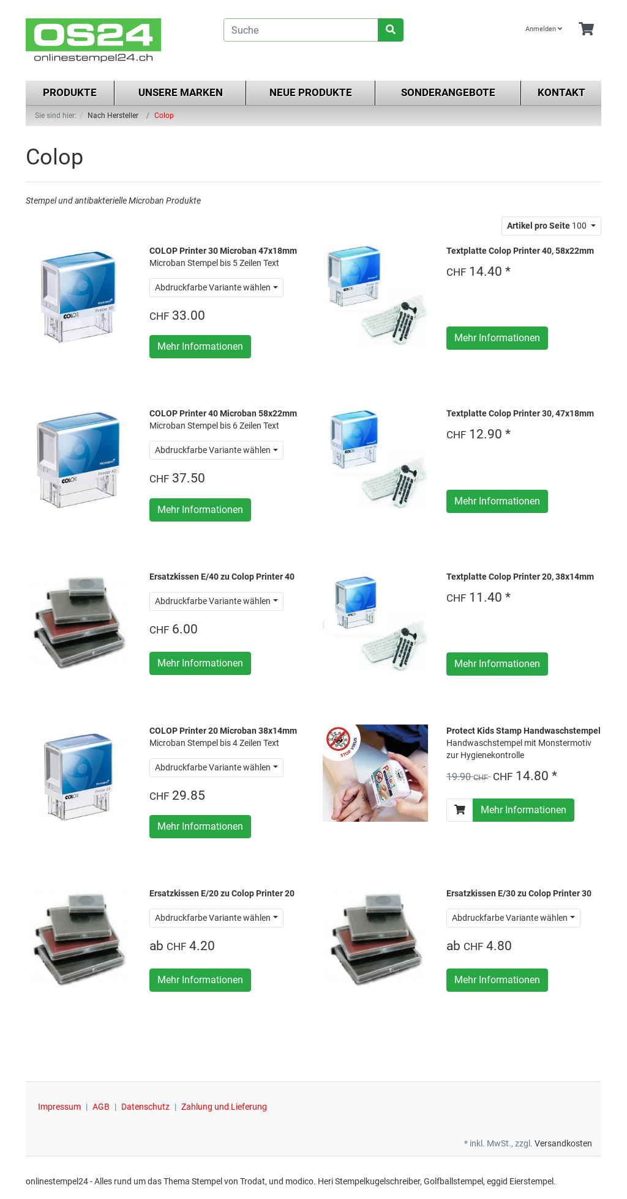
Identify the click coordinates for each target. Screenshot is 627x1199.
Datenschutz (145, 1107)
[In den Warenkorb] (459, 810)
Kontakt (561, 92)
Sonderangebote (448, 92)
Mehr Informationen (200, 346)
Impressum (59, 1107)
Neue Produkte (310, 92)
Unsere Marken (180, 92)
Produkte (70, 92)
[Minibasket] (586, 29)
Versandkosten (563, 1143)
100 (547, 226)
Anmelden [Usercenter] (543, 29)
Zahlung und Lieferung (224, 1107)
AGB (101, 1107)
